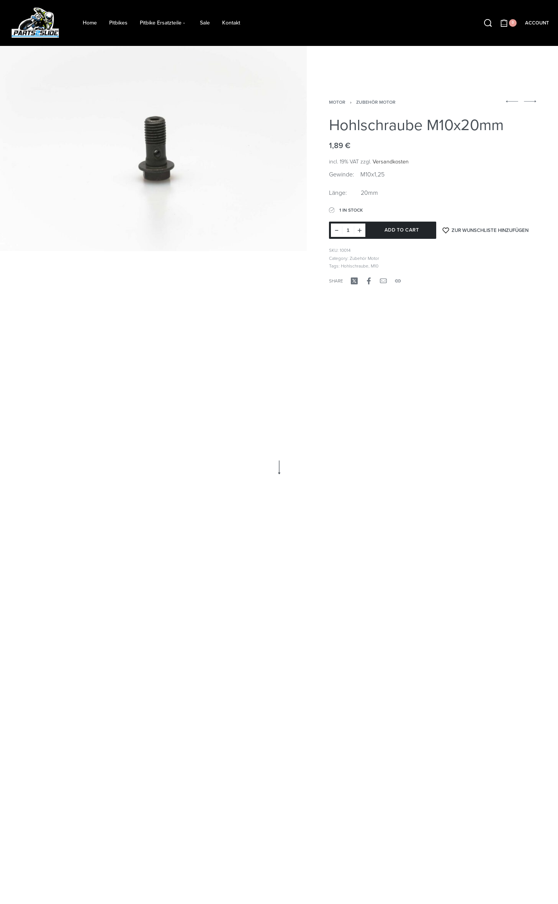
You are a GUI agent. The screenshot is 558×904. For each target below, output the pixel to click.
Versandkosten (391, 161)
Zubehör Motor (376, 102)
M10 (374, 266)
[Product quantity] (348, 230)
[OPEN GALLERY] (153, 148)
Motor (337, 102)
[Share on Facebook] (368, 280)
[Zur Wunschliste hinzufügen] (485, 230)
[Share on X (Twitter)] (354, 280)
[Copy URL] (397, 280)
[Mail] (383, 280)
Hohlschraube (354, 266)
